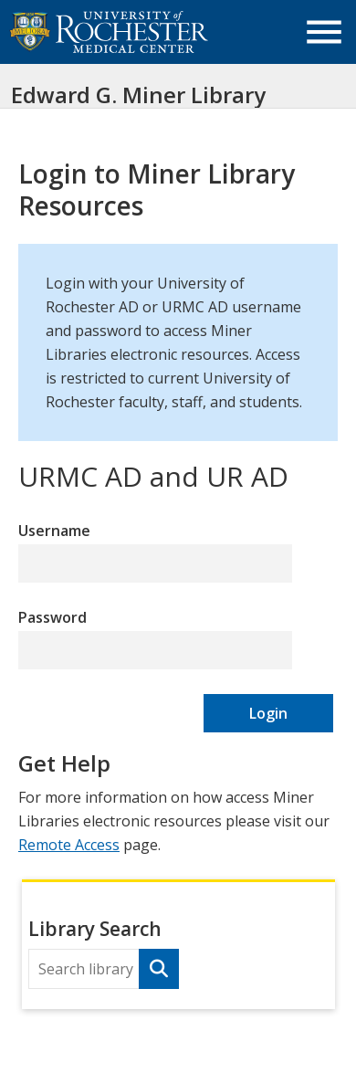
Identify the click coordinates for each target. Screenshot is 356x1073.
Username (54, 531)
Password (52, 617)
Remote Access (69, 845)
